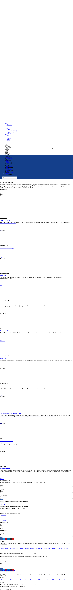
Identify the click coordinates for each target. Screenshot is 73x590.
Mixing (7, 167)
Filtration (6, 151)
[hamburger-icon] (52, 148)
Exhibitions (8, 140)
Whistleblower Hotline (11, 132)
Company (6, 123)
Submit (2, 499)
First (1, 488)
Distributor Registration (7, 175)
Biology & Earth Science (9, 172)
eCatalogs (8, 135)
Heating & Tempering (9, 166)
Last (1, 490)
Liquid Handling (8, 160)
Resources (6, 134)
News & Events (9, 139)
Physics (7, 170)
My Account (6, 142)
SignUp (2, 537)
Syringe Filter (7, 154)
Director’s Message (9, 125)
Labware (6, 148)
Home (5, 122)
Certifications (9, 126)
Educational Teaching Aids (9, 167)
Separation (7, 168)
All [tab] (0, 524)
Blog (5, 141)
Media (5, 137)
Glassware (7, 156)
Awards (8, 127)
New (3, 201)
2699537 (32, 553)
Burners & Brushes (9, 164)
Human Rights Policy (13, 130)
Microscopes (8, 173)
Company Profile (9, 124)
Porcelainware (8, 163)
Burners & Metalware (39, 548)
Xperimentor (8, 174)
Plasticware (7, 161)
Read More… (9, 544)
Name (1, 485)
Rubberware (8, 162)
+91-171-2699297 (27, 553)
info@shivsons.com (39, 553)
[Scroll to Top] (0, 589)
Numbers (1, 494)
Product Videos (9, 138)
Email (1, 491)
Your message (2, 496)
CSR (7, 128)
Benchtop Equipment (47, 548)
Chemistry (7, 171)
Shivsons (2, 558)
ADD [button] (1, 230)
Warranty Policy (9, 133)
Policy (9, 129)
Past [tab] (1, 525)
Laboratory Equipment (7, 165)
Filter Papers (10, 158)
